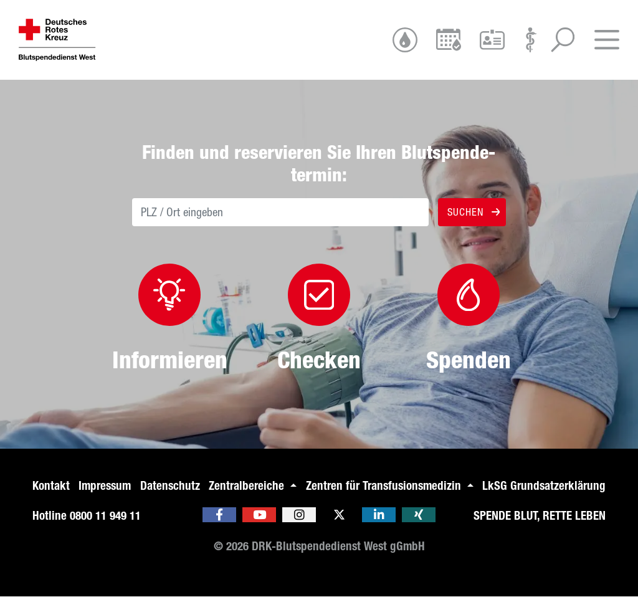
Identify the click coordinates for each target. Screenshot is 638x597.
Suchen (472, 212)
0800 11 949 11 (105, 516)
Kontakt (51, 486)
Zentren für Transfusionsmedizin (385, 486)
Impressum (105, 486)
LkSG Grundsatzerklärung (544, 486)
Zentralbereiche (248, 486)
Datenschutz (170, 486)
